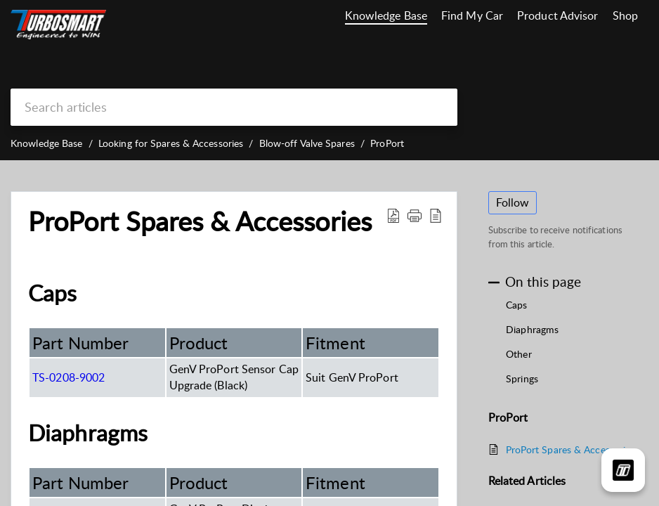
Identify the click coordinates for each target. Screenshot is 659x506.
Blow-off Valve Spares (307, 143)
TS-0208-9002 (68, 377)
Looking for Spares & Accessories (170, 143)
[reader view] (436, 215)
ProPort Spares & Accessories (200, 221)
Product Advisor (558, 15)
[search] (234, 107)
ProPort (387, 143)
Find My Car (472, 15)
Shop (625, 15)
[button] (414, 215)
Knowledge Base (386, 15)
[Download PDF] (393, 215)
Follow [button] (513, 202)
